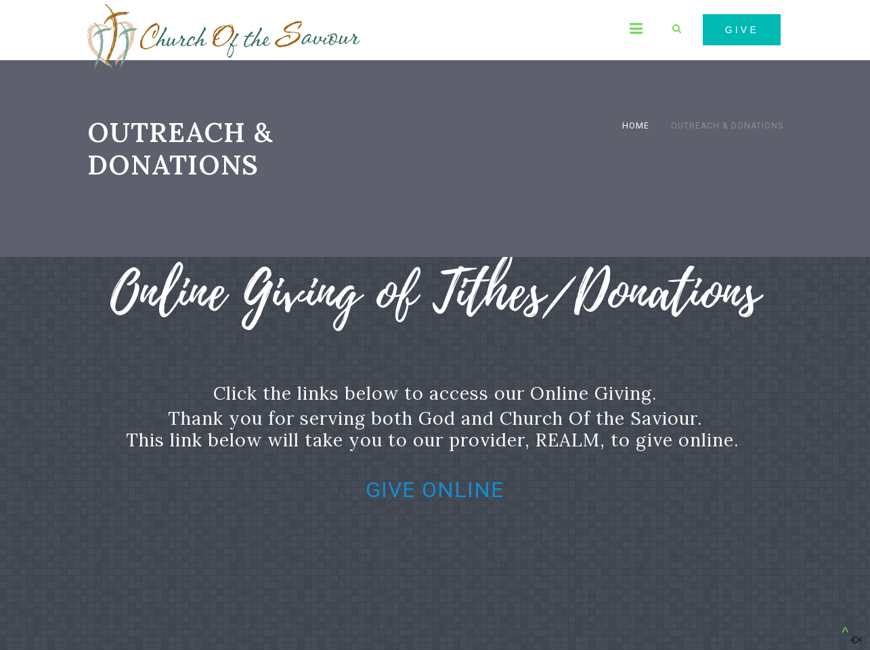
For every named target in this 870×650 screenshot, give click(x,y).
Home (635, 126)
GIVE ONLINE (435, 490)
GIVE (742, 29)
